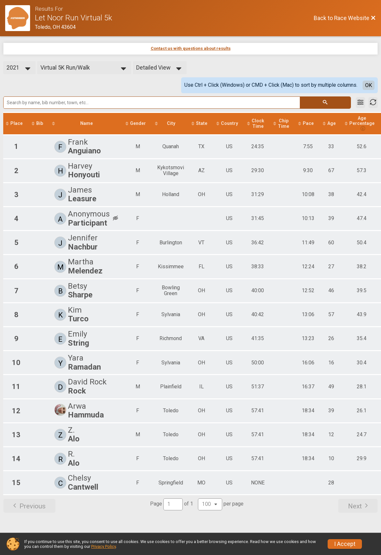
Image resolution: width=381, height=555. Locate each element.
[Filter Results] (360, 102)
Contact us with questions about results (191, 48)
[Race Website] (20, 18)
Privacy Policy (103, 546)
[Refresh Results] (373, 102)
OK (368, 85)
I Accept (344, 544)
